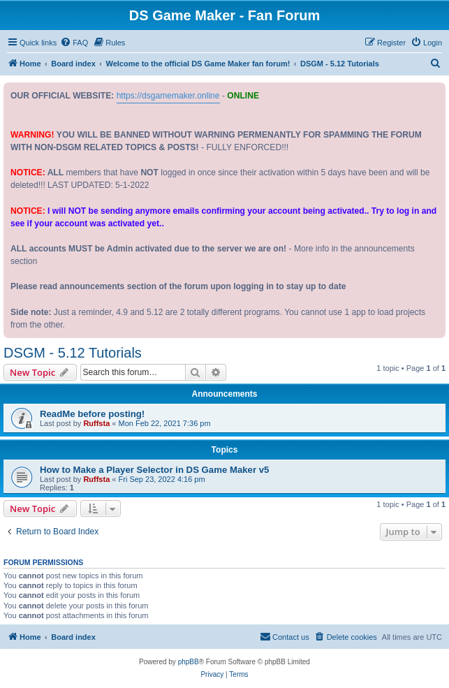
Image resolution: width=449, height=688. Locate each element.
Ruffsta (96, 423)
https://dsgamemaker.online (168, 96)
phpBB (188, 662)
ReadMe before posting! (92, 414)
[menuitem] (74, 42)
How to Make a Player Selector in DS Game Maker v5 (154, 469)
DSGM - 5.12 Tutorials (72, 352)
